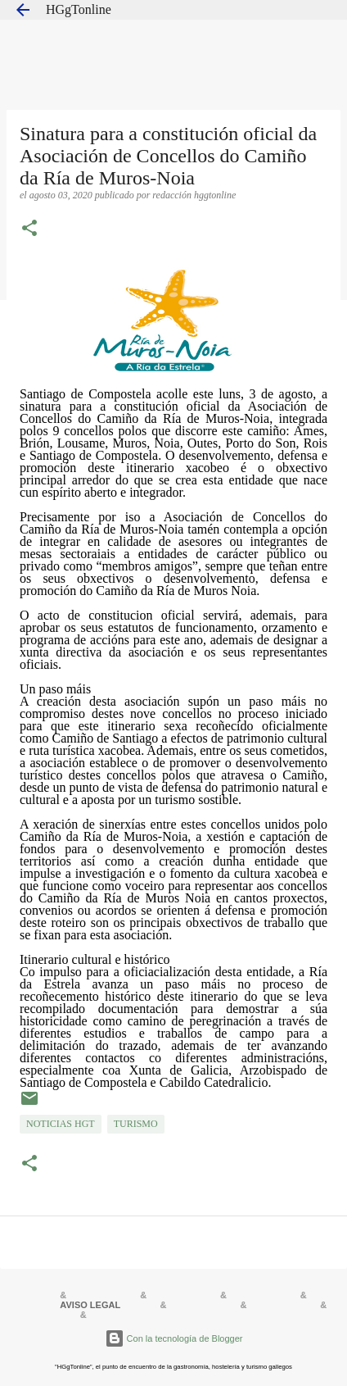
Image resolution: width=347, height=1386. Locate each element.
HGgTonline (78, 9)
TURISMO (136, 1123)
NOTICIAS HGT (60, 1123)
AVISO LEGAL (90, 1305)
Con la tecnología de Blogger (174, 1338)
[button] (29, 229)
